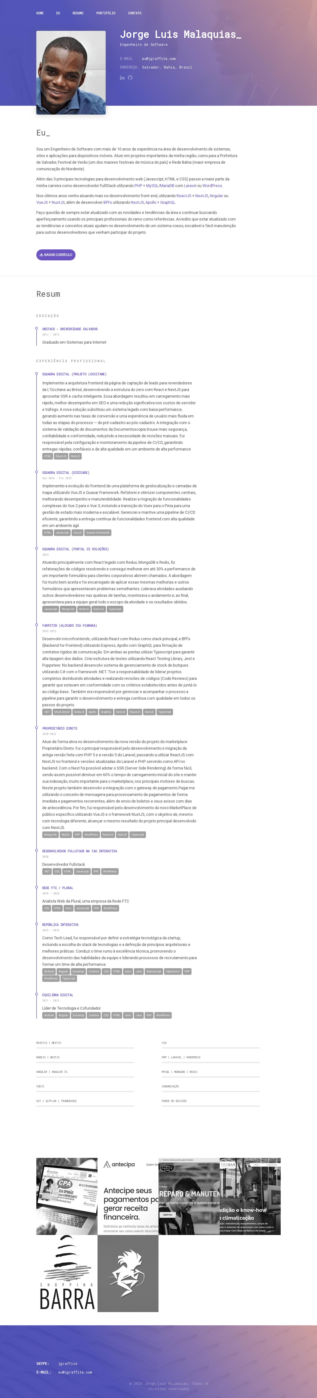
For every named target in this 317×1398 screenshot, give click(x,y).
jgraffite (67, 1363)
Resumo (78, 13)
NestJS (137, 202)
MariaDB (167, 185)
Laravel (190, 185)
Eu (58, 13)
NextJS (201, 195)
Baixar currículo (56, 255)
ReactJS (184, 195)
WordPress (212, 185)
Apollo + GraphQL (160, 202)
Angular (216, 195)
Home (40, 13)
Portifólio (105, 13)
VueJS (42, 202)
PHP (138, 185)
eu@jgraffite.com (159, 58)
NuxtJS (58, 202)
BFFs (107, 202)
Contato (134, 13)
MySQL (152, 185)
